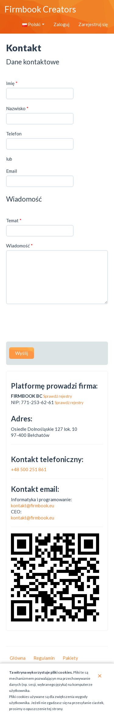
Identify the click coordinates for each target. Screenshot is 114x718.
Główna (18, 658)
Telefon (14, 133)
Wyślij (21, 353)
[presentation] (52, 323)
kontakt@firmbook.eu (32, 505)
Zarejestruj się (93, 24)
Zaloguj (61, 24)
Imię (12, 83)
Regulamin (44, 658)
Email (11, 171)
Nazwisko (17, 108)
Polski (33, 24)
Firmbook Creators (40, 9)
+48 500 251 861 (29, 469)
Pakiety (70, 658)
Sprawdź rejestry (57, 396)
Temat (14, 220)
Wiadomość (19, 245)
